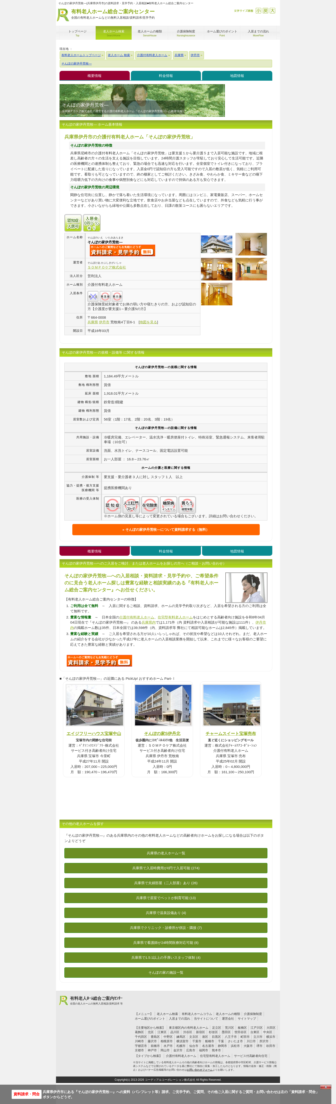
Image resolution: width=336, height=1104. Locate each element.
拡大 (272, 11)
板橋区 (242, 1027)
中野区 (168, 1036)
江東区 (162, 1032)
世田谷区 (240, 1032)
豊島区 (155, 1036)
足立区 (216, 1027)
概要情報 (95, 76)
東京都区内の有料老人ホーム (188, 1027)
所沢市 (264, 1041)
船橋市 (209, 1041)
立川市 (257, 1036)
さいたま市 (235, 1041)
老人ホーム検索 (167, 1014)
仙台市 (193, 1046)
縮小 (258, 11)
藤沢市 (152, 1041)
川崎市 (139, 1041)
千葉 (221, 1041)
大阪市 (248, 1046)
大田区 (271, 1027)
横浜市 (270, 1036)
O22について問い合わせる (99, 660)
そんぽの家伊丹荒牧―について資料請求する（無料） (167, 529)
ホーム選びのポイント (150, 1018)
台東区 (254, 1032)
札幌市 (181, 1046)
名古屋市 (208, 1046)
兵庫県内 (149, 622)
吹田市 (270, 1046)
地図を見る (148, 322)
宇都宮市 (141, 1046)
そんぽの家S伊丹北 (162, 733)
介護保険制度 (253, 1014)
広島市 (190, 1050)
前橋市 (155, 1046)
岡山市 (165, 1050)
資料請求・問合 (27, 1094)
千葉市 (196, 1041)
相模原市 (167, 1041)
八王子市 (231, 1036)
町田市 (245, 1036)
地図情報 (237, 76)
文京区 (193, 1036)
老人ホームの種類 (228, 1014)
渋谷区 (187, 1032)
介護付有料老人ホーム (136, 617)
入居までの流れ (179, 1018)
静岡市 (222, 1046)
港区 (205, 1036)
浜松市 (235, 1046)
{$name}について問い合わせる (122, 250)
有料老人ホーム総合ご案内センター (113, 14)
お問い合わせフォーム (200, 1069)
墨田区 (226, 1032)
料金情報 (166, 76)
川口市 (251, 1041)
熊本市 (216, 1050)
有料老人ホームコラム (197, 1014)
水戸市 (168, 1046)
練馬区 (181, 1036)
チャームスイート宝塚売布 (231, 733)
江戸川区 (257, 1027)
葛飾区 (139, 1032)
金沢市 (177, 1050)
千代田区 (141, 1036)
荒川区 (229, 1027)
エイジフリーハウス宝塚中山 (93, 733)
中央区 (267, 1032)
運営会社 (228, 1018)
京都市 (139, 1050)
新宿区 (200, 1032)
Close (325, 1087)
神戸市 (152, 1050)
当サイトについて (206, 1018)
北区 (151, 1032)
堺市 (259, 1046)
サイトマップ (247, 1018)
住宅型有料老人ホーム (175, 617)
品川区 (174, 1032)
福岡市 (203, 1050)
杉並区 (213, 1032)
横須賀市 (182, 1041)
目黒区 (216, 1036)
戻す (265, 11)
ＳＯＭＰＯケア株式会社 (107, 267)
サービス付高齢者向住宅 (250, 1056)
